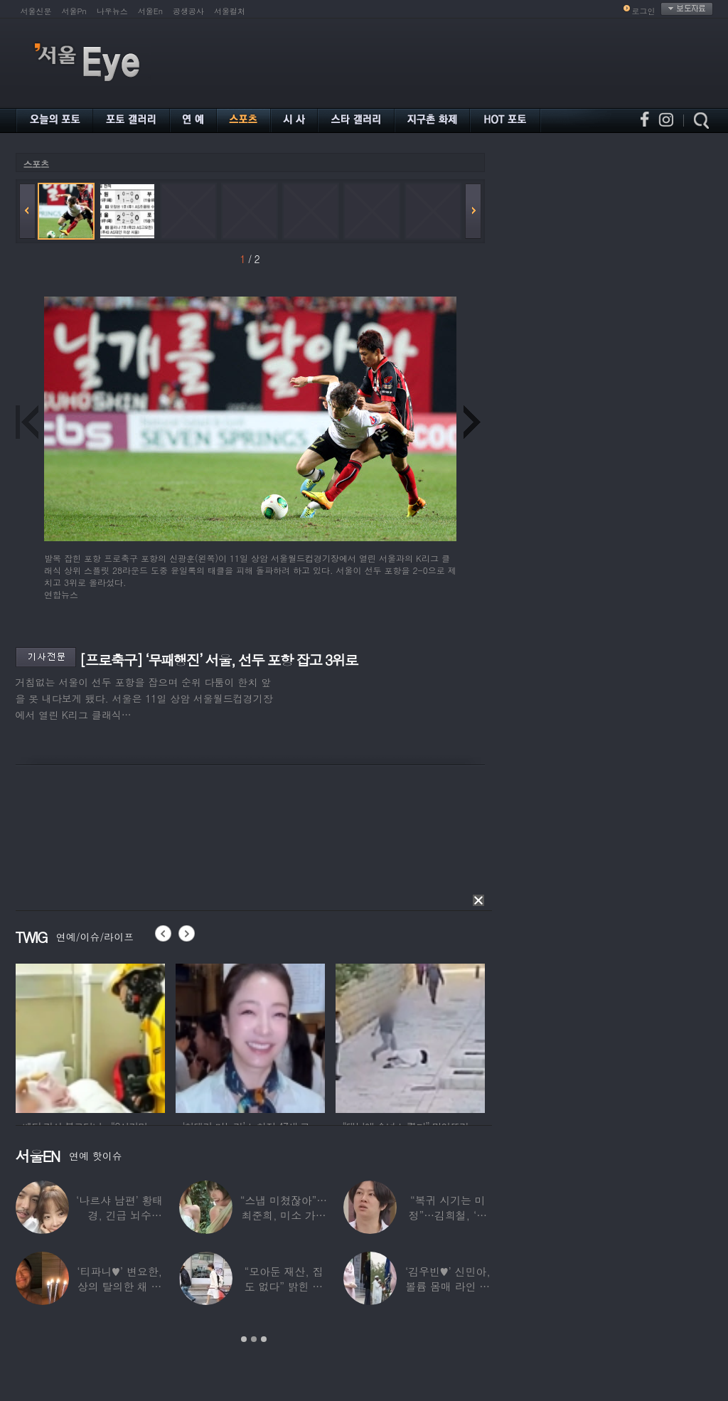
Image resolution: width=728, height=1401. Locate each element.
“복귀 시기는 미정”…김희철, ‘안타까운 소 (448, 1215)
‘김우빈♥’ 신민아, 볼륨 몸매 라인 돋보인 (448, 1286)
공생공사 (188, 11)
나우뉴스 (112, 11)
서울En (150, 11)
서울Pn (74, 11)
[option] (90, 1036)
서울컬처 (229, 11)
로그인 (643, 11)
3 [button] (264, 1339)
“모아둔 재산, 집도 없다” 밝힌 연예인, (283, 1286)
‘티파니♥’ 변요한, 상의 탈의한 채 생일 (119, 1286)
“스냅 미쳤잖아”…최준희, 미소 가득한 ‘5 (283, 1215)
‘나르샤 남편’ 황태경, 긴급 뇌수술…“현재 (119, 1215)
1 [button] (244, 1339)
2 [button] (254, 1339)
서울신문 (36, 11)
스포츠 (36, 164)
